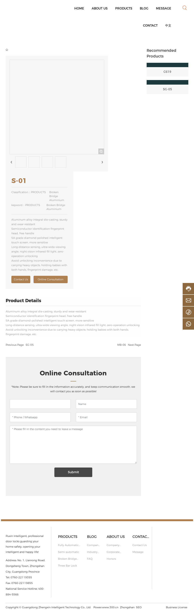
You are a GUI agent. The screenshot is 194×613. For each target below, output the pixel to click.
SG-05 (30, 345)
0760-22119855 (22, 583)
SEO (139, 607)
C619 (167, 72)
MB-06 (121, 345)
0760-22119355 (21, 577)
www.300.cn (110, 607)
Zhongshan (127, 607)
